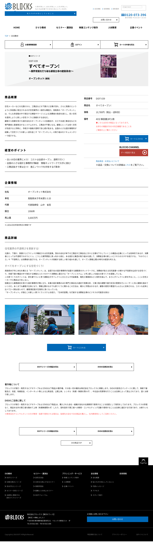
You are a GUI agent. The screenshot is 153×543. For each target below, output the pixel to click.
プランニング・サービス (72, 475)
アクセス (96, 492)
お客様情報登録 (28, 45)
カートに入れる (134, 139)
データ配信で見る (128, 153)
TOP (6, 36)
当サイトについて (142, 536)
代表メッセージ (98, 488)
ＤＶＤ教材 (40, 27)
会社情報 (97, 9)
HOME (16, 27)
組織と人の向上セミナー (44, 492)
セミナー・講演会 (64, 27)
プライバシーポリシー (119, 536)
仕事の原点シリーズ (14, 483)
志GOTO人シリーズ (14, 488)
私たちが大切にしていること (40, 13)
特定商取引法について (95, 536)
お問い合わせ (106, 20)
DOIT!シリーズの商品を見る (47, 368)
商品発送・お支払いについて (107, 161)
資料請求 (116, 9)
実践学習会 (39, 488)
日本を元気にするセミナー (45, 483)
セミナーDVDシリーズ (15, 492)
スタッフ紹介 (97, 497)
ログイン (76, 45)
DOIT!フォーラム (41, 497)
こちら (128, 165)
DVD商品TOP (76, 444)
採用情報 (107, 9)
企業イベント (136, 27)
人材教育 (112, 27)
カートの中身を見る (124, 45)
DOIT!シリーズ (12, 479)
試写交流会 (39, 479)
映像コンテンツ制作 (88, 27)
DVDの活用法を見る (105, 368)
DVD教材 (8, 475)
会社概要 (96, 479)
